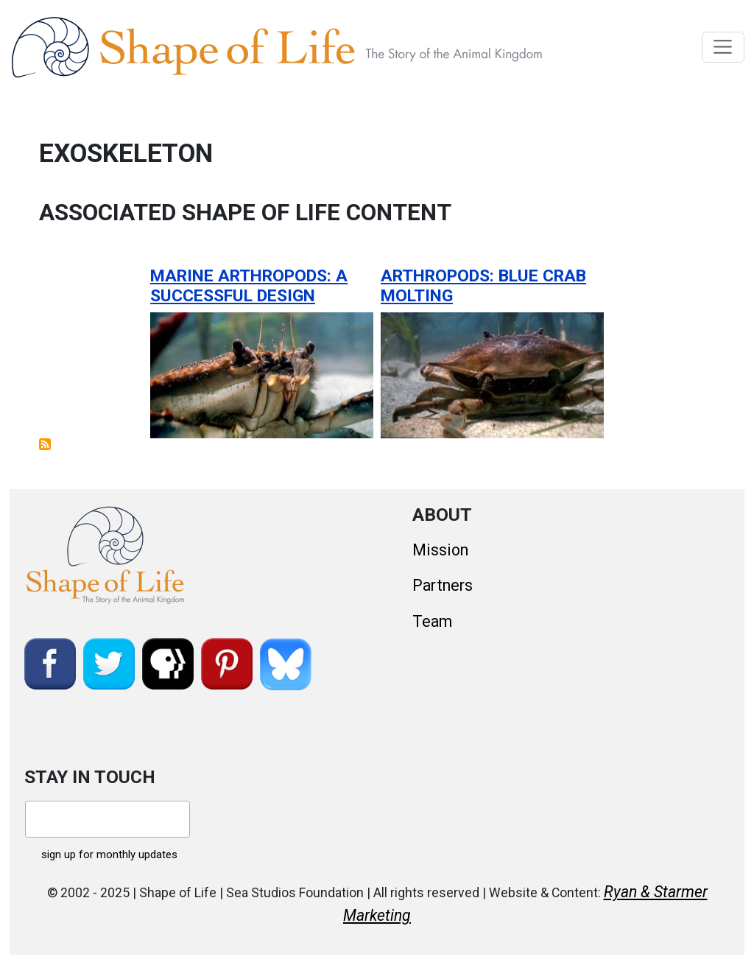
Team (432, 621)
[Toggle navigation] (723, 47)
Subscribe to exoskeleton (45, 444)
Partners (442, 585)
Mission (440, 550)
